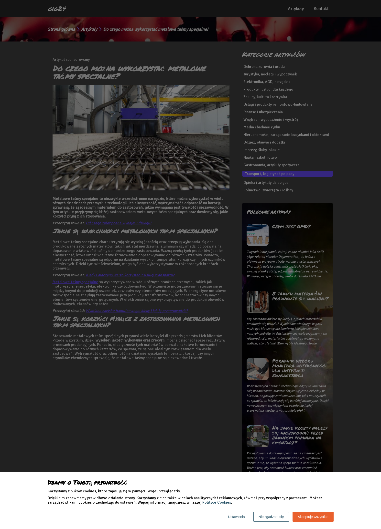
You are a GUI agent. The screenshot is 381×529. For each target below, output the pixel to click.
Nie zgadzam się (271, 517)
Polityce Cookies (216, 502)
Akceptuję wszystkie (313, 517)
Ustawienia (236, 517)
